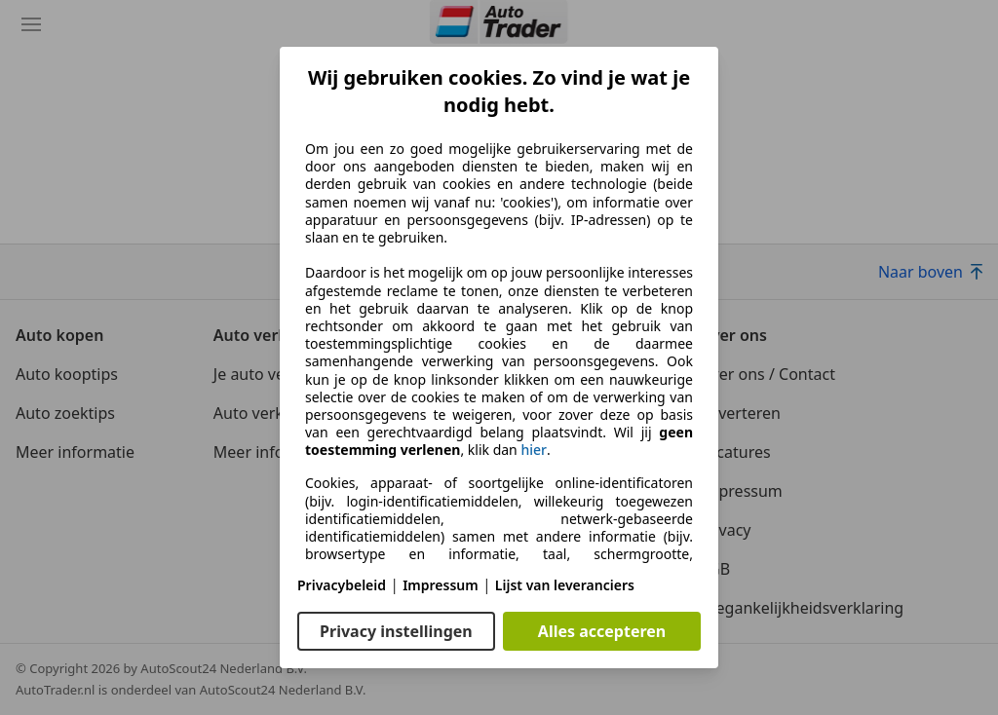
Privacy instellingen (396, 631)
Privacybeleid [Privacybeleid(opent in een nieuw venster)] (341, 585)
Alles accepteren (602, 631)
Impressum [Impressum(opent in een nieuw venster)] (441, 585)
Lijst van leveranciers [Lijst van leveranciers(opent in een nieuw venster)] (564, 585)
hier (533, 450)
